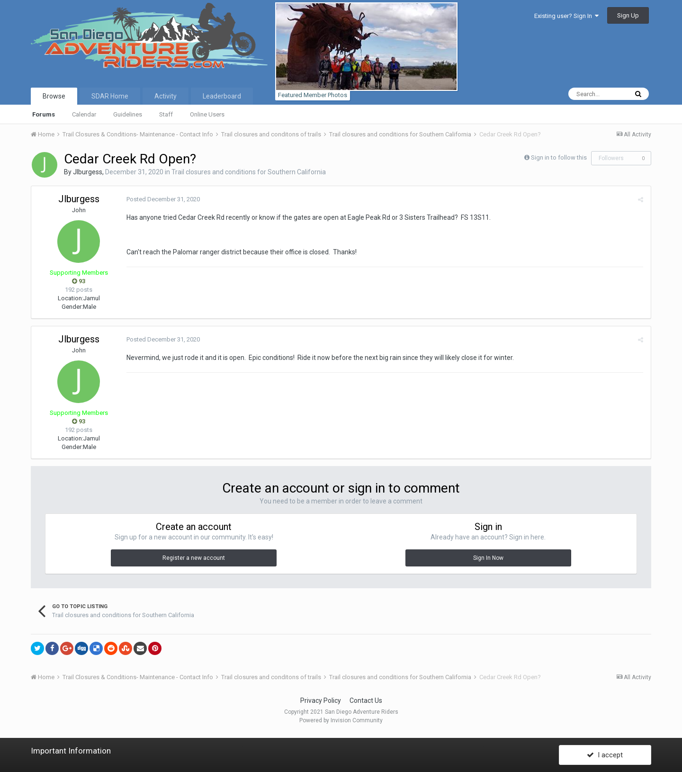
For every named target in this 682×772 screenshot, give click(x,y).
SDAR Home (109, 96)
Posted (162, 199)
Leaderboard (222, 96)
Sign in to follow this (559, 157)
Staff (166, 114)
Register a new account (193, 558)
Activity (165, 96)
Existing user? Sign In (566, 15)
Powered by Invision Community (341, 720)
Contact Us (366, 700)
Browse (54, 96)
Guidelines (127, 114)
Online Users (207, 114)
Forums (43, 114)
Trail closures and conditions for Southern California (248, 172)
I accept (605, 754)
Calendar (84, 114)
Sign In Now (488, 558)
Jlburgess (87, 172)
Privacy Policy (320, 700)
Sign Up (628, 15)
